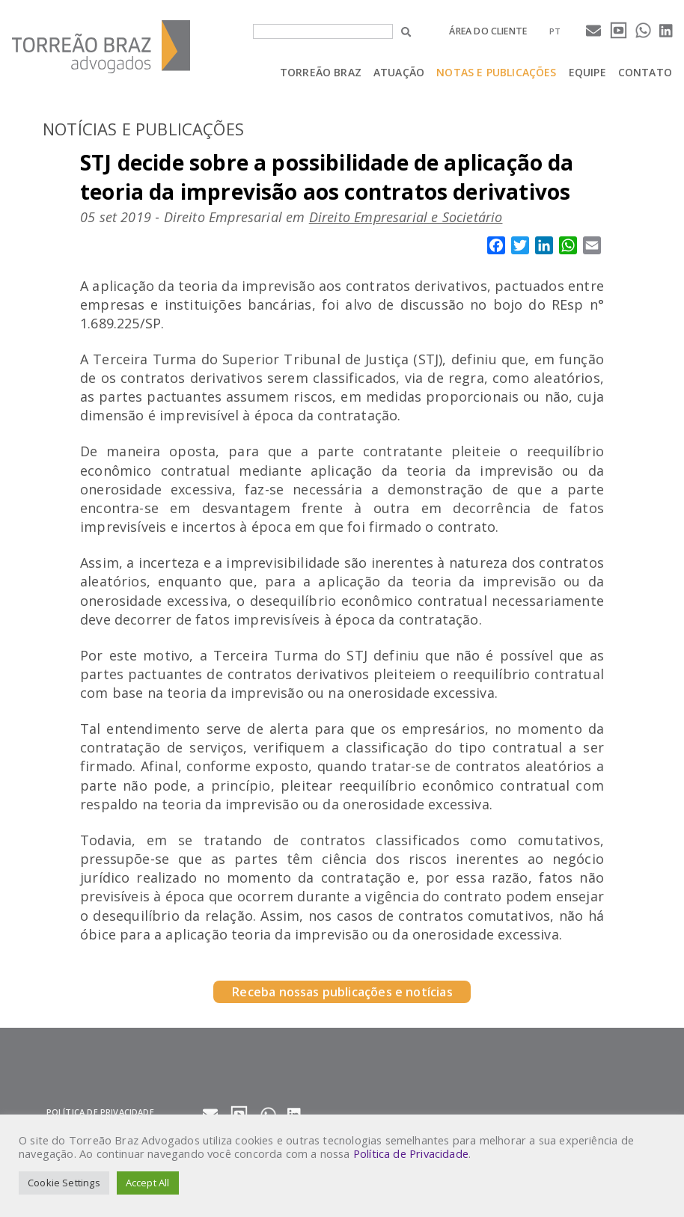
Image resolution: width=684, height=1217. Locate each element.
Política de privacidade (100, 1112)
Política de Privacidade (410, 1153)
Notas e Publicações (496, 72)
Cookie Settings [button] (64, 1182)
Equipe (587, 72)
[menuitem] (555, 31)
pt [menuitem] (555, 31)
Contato (645, 72)
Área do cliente (488, 31)
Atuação (398, 72)
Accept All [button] (148, 1182)
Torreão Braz (320, 72)
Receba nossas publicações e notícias (341, 992)
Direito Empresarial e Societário (406, 217)
